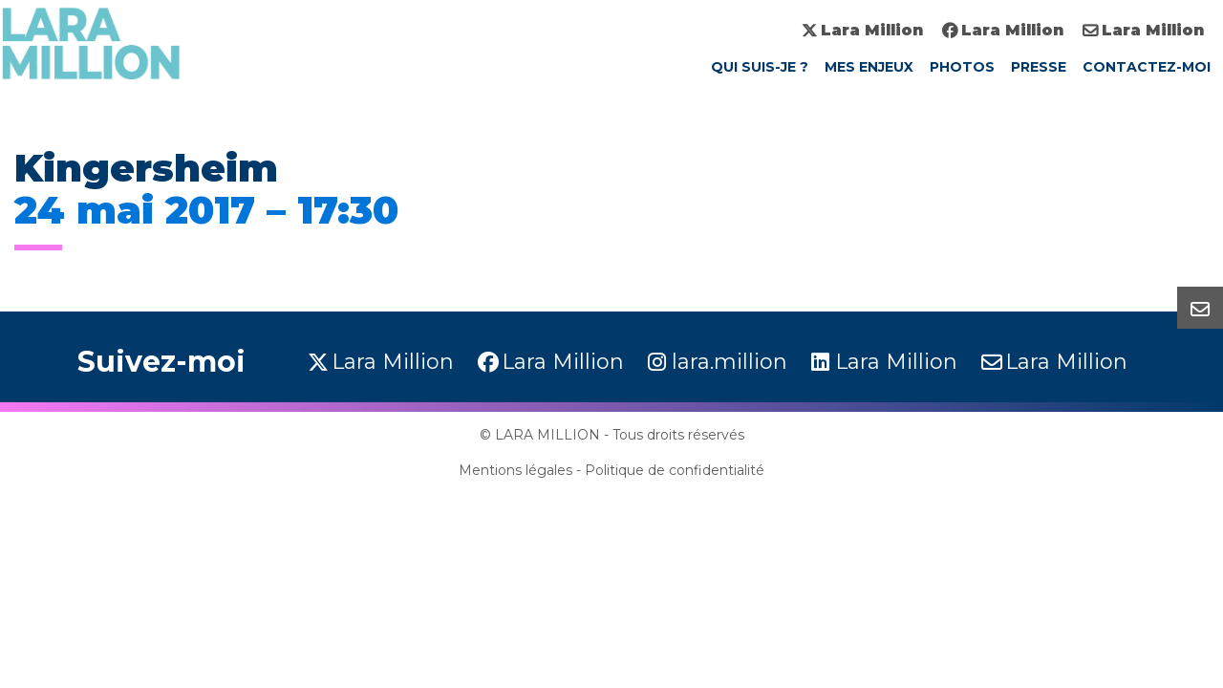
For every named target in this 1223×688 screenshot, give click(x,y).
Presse (1038, 66)
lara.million (729, 362)
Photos (962, 66)
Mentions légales (515, 470)
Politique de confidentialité (674, 470)
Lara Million (872, 30)
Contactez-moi (1147, 66)
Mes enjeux (869, 66)
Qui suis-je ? (759, 66)
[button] (1200, 308)
